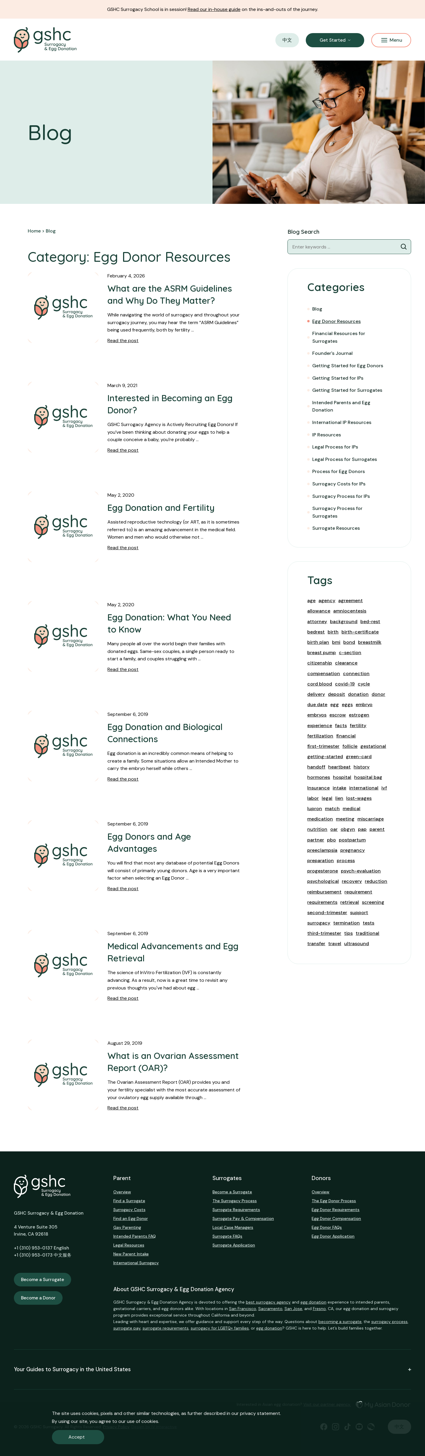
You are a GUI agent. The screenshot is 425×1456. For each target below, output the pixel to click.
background (343, 621)
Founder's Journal (332, 353)
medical (351, 808)
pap (362, 829)
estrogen (359, 715)
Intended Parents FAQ (134, 1236)
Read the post (122, 340)
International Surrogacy (136, 1262)
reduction (376, 881)
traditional (367, 933)
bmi (336, 642)
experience (319, 725)
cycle (364, 684)
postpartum (352, 840)
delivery (316, 694)
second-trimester (327, 912)
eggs (347, 704)
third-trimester (324, 933)
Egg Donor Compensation (336, 1218)
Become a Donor (38, 1298)
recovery (352, 881)
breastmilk (369, 642)
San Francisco (242, 1308)
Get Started (333, 40)
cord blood (319, 684)
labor (313, 798)
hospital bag (368, 777)
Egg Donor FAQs (327, 1227)
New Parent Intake (131, 1254)
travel (334, 943)
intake (339, 788)
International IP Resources (341, 422)
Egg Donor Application (333, 1236)
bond (349, 642)
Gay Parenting (127, 1227)
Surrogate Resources (336, 528)
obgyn (348, 829)
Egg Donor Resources (336, 321)
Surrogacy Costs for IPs (338, 484)
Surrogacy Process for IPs (341, 496)
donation (358, 694)
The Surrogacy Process (234, 1200)
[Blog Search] (404, 247)
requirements (322, 902)
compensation (323, 673)
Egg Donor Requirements (335, 1209)
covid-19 (345, 684)
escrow (337, 715)
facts (341, 725)
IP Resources (326, 435)
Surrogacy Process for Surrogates (337, 512)
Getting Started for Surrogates (347, 390)
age (311, 600)
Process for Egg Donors (338, 471)
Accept (76, 1437)
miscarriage (370, 819)
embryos (316, 715)
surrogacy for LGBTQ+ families (220, 1328)
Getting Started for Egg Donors (347, 366)
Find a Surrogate (129, 1200)
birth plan (318, 642)
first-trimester (323, 746)
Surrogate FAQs (227, 1236)
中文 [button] (287, 40)
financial (346, 736)
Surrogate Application (233, 1245)
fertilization (320, 736)
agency (326, 600)
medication (320, 819)
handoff (316, 767)
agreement (350, 600)
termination (346, 923)
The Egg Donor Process (334, 1200)
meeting (345, 819)
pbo (331, 840)
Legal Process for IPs (335, 447)
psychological (323, 881)
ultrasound (356, 943)
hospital (342, 777)
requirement (358, 892)
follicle (349, 746)
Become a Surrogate (42, 1280)
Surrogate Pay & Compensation (243, 1218)
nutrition (317, 829)
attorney (317, 621)
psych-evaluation (361, 871)
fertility (358, 725)
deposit (336, 694)
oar (334, 829)
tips (348, 933)
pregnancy (352, 850)
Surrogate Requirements (236, 1209)
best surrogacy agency (268, 1302)
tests (368, 923)
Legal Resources (128, 1245)
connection (356, 673)
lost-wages (359, 798)
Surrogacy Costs (129, 1209)
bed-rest (370, 621)
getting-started (325, 756)
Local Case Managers (232, 1227)
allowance (318, 611)
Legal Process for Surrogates (344, 459)
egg (334, 704)
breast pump (321, 652)
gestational (373, 746)
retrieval (349, 902)
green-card (359, 756)
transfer (316, 943)
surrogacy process (389, 1321)
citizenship (319, 663)
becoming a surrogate (340, 1321)
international (363, 788)
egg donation (313, 1302)
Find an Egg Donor (130, 1218)
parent (377, 829)
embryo (364, 704)
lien (339, 798)
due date (317, 704)
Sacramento (270, 1308)
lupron (314, 808)
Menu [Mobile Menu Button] (391, 40)
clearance (346, 663)
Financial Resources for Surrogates (338, 337)
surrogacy (318, 923)
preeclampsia (322, 850)
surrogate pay (126, 1328)
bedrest (316, 632)
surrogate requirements (166, 1328)
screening (373, 902)
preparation (320, 860)
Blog (317, 309)
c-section (350, 652)
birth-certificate (360, 632)
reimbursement (324, 892)
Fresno (319, 1308)
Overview (122, 1192)
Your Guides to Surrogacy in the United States (212, 1369)
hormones (318, 777)
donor (378, 694)
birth (333, 632)
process (346, 860)
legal (327, 798)
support (359, 912)
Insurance (318, 788)
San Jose (293, 1308)
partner (315, 840)
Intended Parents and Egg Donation (341, 406)
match (332, 808)
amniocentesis (349, 611)
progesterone (322, 871)
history (362, 767)
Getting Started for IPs (337, 378)
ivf (384, 788)
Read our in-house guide (214, 9)
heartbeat (339, 767)
